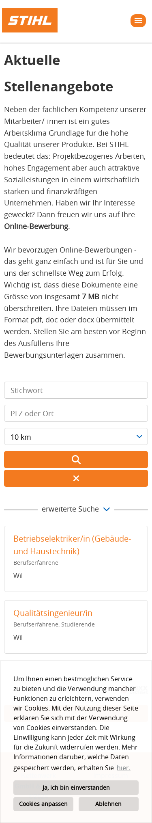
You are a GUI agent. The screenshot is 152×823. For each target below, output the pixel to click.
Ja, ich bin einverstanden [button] (76, 787)
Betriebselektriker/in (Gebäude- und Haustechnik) (72, 545)
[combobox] (76, 436)
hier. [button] (124, 767)
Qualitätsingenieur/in (52, 612)
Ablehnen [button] (108, 804)
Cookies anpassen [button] (43, 804)
